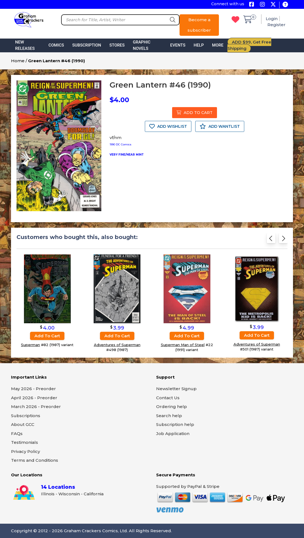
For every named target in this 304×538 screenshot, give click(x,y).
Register (276, 24)
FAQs (17, 433)
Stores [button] (116, 45)
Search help (169, 415)
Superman (30, 345)
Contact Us (168, 397)
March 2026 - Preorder (36, 406)
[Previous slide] (271, 240)
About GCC (22, 424)
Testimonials (24, 442)
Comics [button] (56, 45)
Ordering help (171, 406)
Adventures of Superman (117, 345)
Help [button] (199, 45)
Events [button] (177, 45)
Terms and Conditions (34, 460)
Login (272, 18)
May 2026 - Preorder (33, 388)
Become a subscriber (199, 25)
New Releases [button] (25, 45)
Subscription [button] (86, 45)
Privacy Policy (25, 451)
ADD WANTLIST (220, 126)
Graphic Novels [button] (142, 45)
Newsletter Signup (176, 388)
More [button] (217, 45)
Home (18, 60)
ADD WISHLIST (168, 126)
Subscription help (175, 424)
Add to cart (47, 335)
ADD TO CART (195, 112)
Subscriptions (25, 415)
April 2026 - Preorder (34, 397)
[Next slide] (283, 240)
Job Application (172, 433)
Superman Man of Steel (183, 345)
